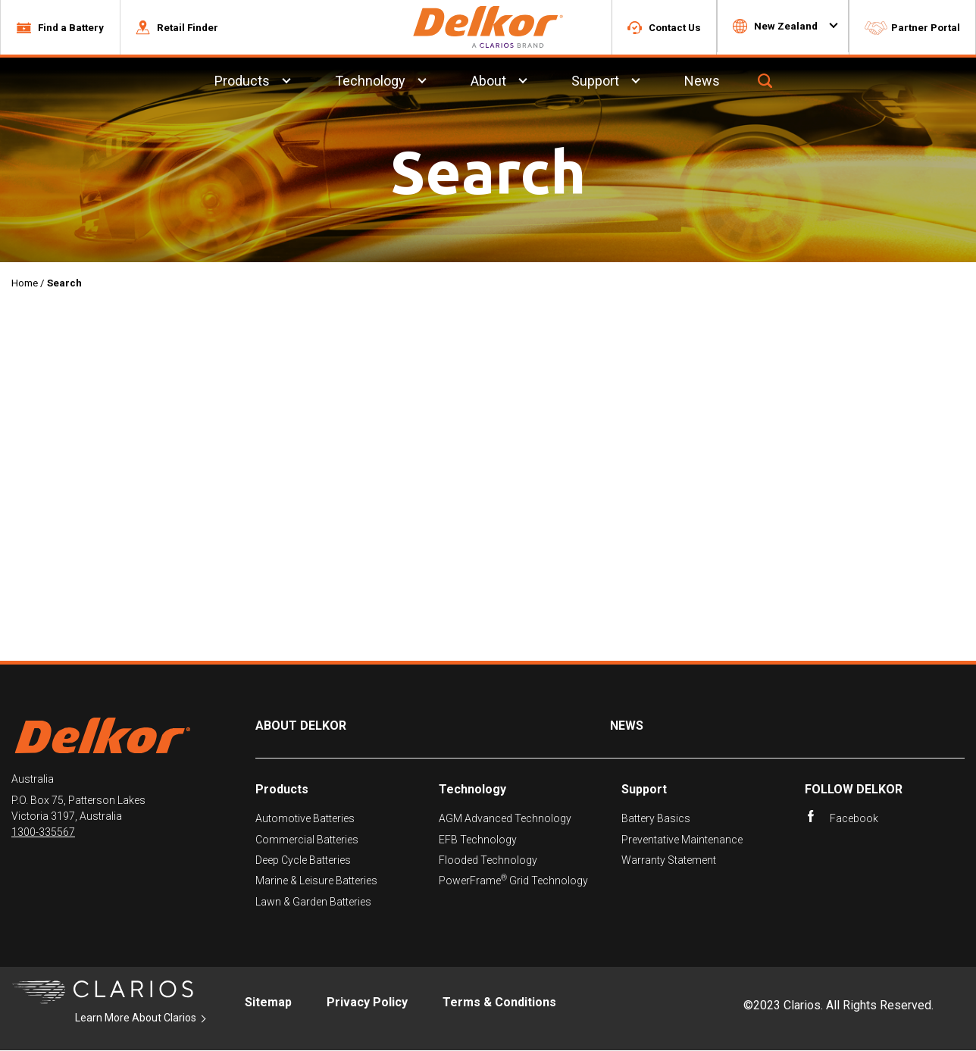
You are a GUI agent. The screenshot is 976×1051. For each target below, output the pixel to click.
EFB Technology (478, 840)
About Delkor (300, 727)
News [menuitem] (702, 82)
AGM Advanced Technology (505, 819)
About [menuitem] (488, 82)
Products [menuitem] (242, 82)
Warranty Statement (668, 861)
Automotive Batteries (305, 819)
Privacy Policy (367, 1003)
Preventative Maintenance (682, 840)
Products (281, 790)
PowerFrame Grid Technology (513, 881)
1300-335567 (43, 833)
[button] (60, 28)
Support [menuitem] (595, 82)
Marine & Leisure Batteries (316, 882)
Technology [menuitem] (370, 82)
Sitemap (268, 1003)
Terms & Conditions (499, 1003)
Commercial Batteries (306, 840)
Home (24, 283)
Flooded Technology (488, 861)
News (626, 727)
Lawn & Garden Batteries (313, 902)
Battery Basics (655, 819)
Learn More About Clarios (135, 1018)
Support (644, 790)
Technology (472, 790)
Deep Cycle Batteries (303, 861)
